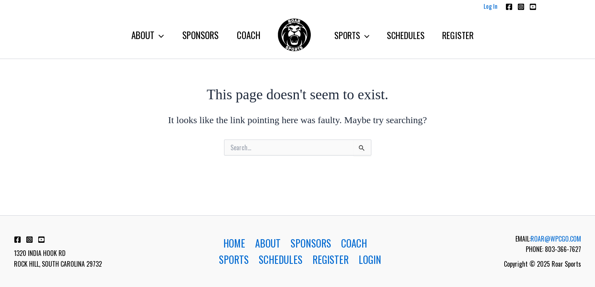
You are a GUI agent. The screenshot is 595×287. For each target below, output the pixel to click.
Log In (490, 6)
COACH (354, 243)
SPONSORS (311, 243)
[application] (159, 35)
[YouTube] (41, 239)
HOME (234, 243)
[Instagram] (521, 6)
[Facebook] (509, 6)
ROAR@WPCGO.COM (556, 239)
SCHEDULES (280, 259)
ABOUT (268, 243)
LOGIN (370, 259)
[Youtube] (532, 6)
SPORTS (234, 259)
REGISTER (330, 259)
